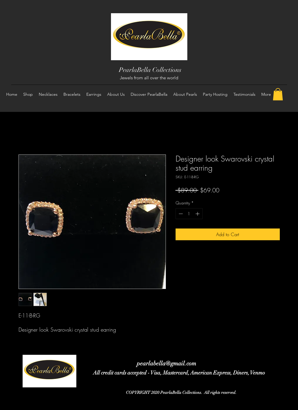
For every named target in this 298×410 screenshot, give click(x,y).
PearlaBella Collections (150, 70)
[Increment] (198, 214)
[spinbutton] (189, 214)
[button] (278, 94)
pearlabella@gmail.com (166, 363)
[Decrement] (180, 214)
